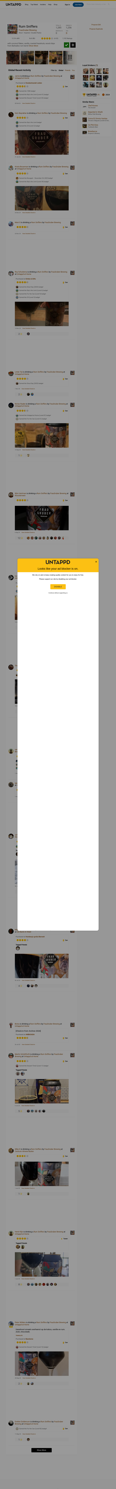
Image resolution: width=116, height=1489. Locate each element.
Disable (58, 587)
